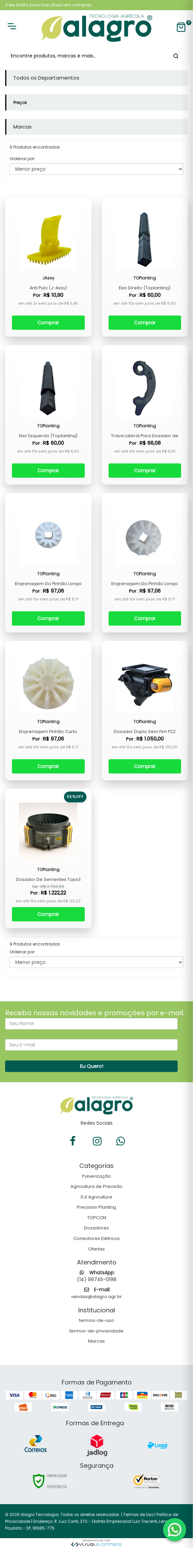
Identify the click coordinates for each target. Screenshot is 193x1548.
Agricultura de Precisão (96, 1186)
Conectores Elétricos (97, 1238)
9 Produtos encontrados (35, 944)
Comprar (48, 322)
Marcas (96, 1341)
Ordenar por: (22, 158)
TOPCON (96, 1217)
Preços (20, 102)
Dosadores (96, 1228)
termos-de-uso (96, 1320)
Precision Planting (96, 1207)
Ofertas (96, 1249)
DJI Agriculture (96, 1197)
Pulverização (96, 1176)
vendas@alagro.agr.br (96, 1296)
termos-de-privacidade (96, 1331)
